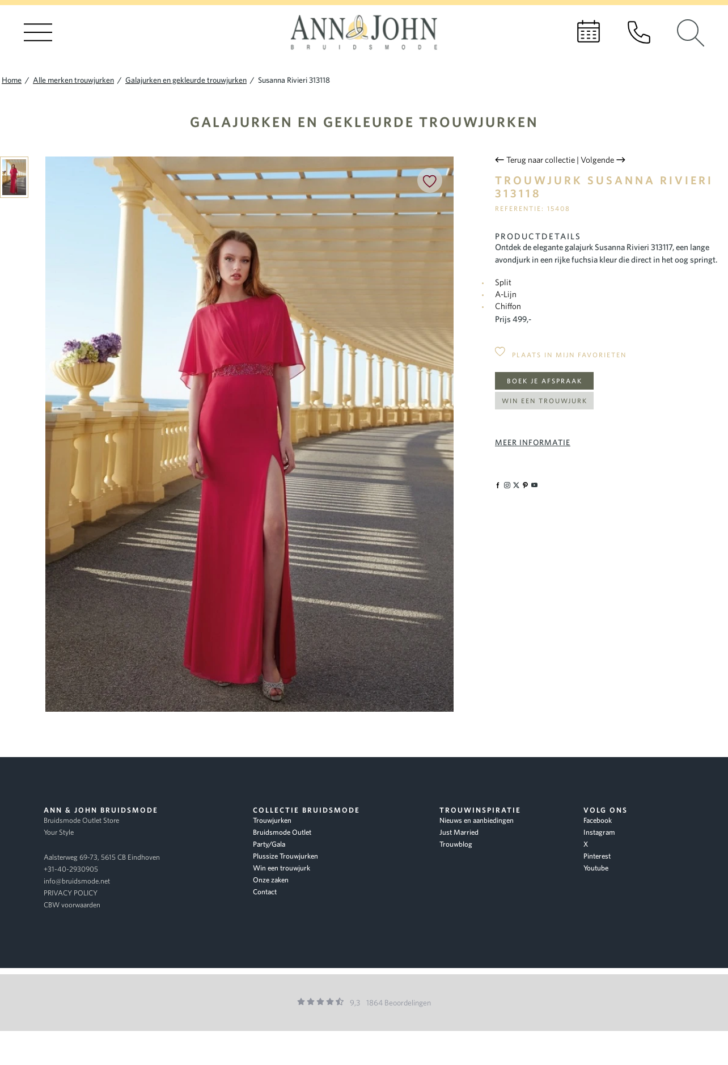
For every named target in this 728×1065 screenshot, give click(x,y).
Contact (265, 892)
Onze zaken (271, 880)
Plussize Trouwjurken (285, 856)
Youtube (595, 868)
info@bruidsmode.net (77, 881)
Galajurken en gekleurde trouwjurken (364, 121)
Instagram (599, 832)
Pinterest (597, 856)
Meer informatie (532, 442)
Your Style (59, 832)
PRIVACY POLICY (71, 893)
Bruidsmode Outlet (282, 832)
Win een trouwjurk (544, 400)
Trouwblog (455, 844)
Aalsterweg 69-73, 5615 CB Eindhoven (102, 857)
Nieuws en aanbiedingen (476, 820)
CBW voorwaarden (72, 905)
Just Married (459, 832)
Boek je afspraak (544, 380)
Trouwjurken (272, 820)
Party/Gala (269, 844)
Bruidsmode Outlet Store (81, 820)
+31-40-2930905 (71, 869)
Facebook (597, 820)
